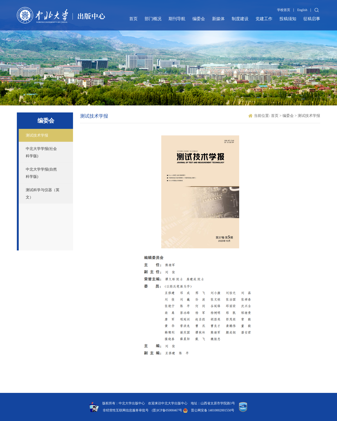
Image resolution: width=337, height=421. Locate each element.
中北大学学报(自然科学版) (41, 173)
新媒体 (218, 18)
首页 (133, 18)
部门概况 (153, 18)
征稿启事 (311, 18)
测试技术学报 (37, 135)
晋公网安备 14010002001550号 (212, 410)
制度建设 (240, 18)
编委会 (198, 18)
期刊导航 (176, 18)
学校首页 (283, 10)
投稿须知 (287, 18)
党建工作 (264, 18)
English (302, 10)
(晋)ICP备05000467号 (167, 410)
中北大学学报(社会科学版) (41, 152)
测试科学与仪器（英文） (42, 193)
